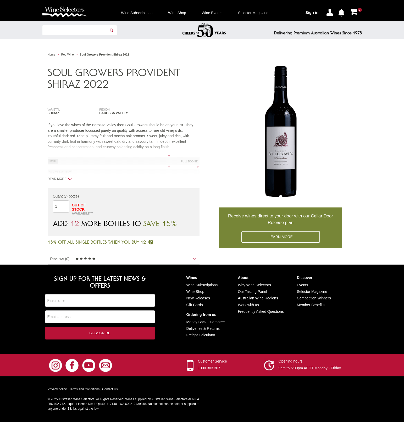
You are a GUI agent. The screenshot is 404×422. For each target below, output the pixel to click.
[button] (342, 12)
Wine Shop (195, 291)
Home (51, 54)
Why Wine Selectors (254, 285)
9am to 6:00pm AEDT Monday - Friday (310, 368)
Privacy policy (57, 390)
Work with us (248, 305)
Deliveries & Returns (203, 328)
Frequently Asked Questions (261, 311)
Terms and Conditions (84, 390)
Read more (60, 178)
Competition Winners (314, 298)
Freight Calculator (200, 335)
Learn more (280, 237)
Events (302, 285)
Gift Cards (194, 305)
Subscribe (99, 333)
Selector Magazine (312, 291)
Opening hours (291, 362)
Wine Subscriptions (202, 285)
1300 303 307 (209, 368)
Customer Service (212, 362)
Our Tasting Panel (252, 291)
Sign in (312, 12)
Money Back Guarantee (205, 322)
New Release (197, 298)
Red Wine (67, 54)
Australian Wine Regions (258, 298)
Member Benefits (311, 305)
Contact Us (110, 390)
